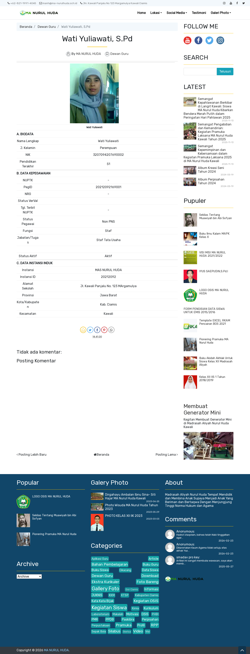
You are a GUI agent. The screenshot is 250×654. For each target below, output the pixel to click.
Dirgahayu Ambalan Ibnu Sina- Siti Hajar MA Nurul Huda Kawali (130, 496)
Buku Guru (150, 564)
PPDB (110, 619)
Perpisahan (150, 619)
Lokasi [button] (155, 13)
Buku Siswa (100, 570)
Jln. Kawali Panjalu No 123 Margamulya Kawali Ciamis (113, 3)
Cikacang (125, 570)
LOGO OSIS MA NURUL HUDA (51, 496)
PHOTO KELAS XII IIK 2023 (123, 516)
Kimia (135, 608)
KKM (112, 595)
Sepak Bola (99, 631)
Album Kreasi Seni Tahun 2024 (211, 169)
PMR (95, 619)
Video (138, 631)
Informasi (151, 589)
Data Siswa (150, 570)
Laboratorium (100, 614)
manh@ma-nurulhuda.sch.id (58, 3)
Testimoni (199, 13)
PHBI (155, 614)
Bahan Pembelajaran (110, 564)
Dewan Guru (47, 27)
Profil (141, 625)
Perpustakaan (101, 625)
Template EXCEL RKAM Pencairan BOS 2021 (214, 322)
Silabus (114, 631)
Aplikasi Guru (100, 559)
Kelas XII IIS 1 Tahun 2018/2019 (212, 378)
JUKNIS (97, 595)
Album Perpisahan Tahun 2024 (211, 181)
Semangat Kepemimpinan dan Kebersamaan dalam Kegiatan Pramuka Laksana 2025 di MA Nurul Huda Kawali (208, 153)
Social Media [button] (176, 13)
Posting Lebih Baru (32, 454)
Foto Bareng (147, 582)
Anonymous (185, 531)
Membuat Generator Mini (202, 409)
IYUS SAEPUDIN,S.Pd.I (213, 271)
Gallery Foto (105, 588)
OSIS (145, 614)
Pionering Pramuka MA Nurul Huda (54, 534)
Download (149, 575)
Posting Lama (166, 454)
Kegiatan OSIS (146, 601)
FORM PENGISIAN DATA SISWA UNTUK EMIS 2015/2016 (204, 310)
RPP (154, 625)
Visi (147, 631)
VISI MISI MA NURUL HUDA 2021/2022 (212, 254)
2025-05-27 (226, 566)
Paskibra (128, 619)
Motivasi (132, 614)
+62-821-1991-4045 (22, 3)
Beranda (26, 27)
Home (141, 13)
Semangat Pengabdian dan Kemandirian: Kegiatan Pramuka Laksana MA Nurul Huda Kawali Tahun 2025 (215, 131)
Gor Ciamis (132, 589)
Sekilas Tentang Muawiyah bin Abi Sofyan (215, 216)
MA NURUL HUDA (56, 650)
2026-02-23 (226, 540)
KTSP (125, 595)
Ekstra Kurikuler (105, 582)
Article (153, 559)
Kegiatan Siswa (109, 607)
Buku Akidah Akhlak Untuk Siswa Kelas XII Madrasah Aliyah (216, 361)
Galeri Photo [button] (220, 13)
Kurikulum (151, 608)
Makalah (117, 614)
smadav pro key (187, 557)
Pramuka (123, 625)
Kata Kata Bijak (103, 601)
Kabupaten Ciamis (146, 595)
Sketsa (127, 631)
